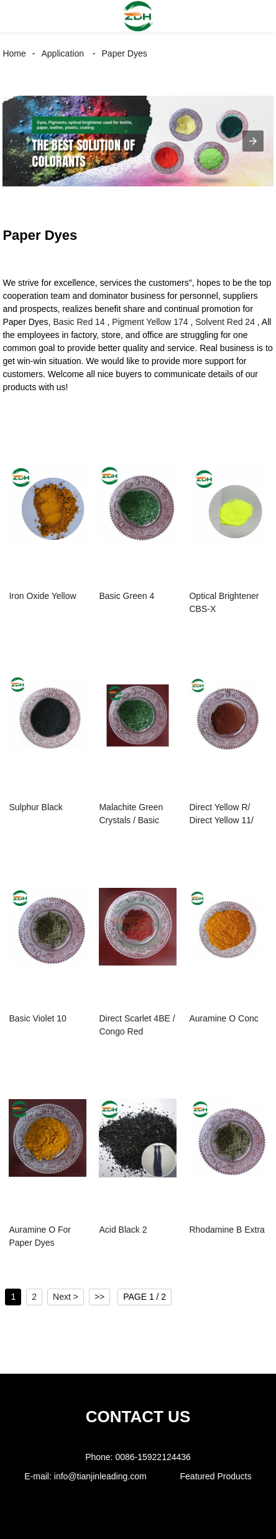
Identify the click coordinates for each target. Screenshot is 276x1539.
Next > (65, 1297)
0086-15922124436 (152, 1457)
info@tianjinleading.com (100, 1476)
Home (13, 53)
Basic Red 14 (78, 322)
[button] (21, 16)
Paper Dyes (124, 53)
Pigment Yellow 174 (150, 322)
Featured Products (216, 1476)
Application (62, 53)
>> (99, 1297)
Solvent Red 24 (225, 322)
